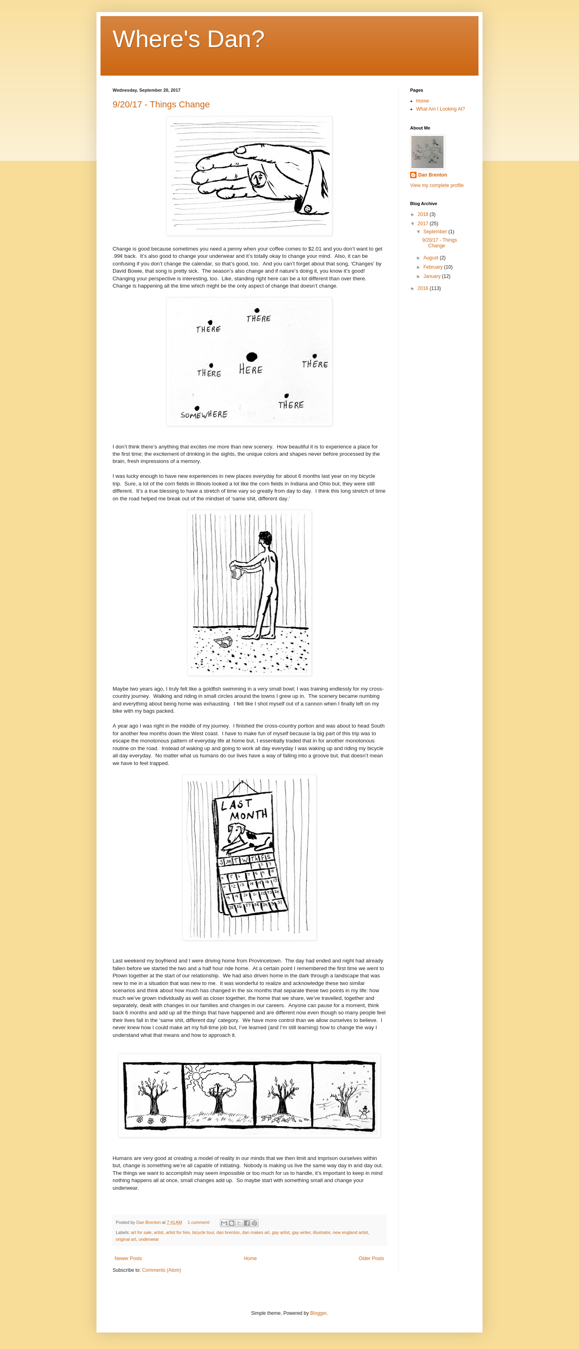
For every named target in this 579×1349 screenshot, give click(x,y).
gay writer (301, 1232)
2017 (424, 223)
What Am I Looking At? (440, 109)
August (431, 258)
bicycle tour (203, 1232)
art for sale (141, 1232)
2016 (424, 288)
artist (158, 1232)
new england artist (350, 1232)
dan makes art (255, 1232)
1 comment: (199, 1222)
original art (126, 1239)
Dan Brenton (432, 175)
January (432, 276)
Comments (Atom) (161, 1270)
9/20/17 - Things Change (161, 104)
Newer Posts (128, 1258)
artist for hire (178, 1232)
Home (250, 1258)
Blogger (318, 1313)
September (435, 231)
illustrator (321, 1232)
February (433, 267)
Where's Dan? (189, 38)
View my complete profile (437, 185)
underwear (148, 1239)
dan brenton (228, 1232)
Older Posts (371, 1258)
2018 (424, 214)
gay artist (281, 1232)
